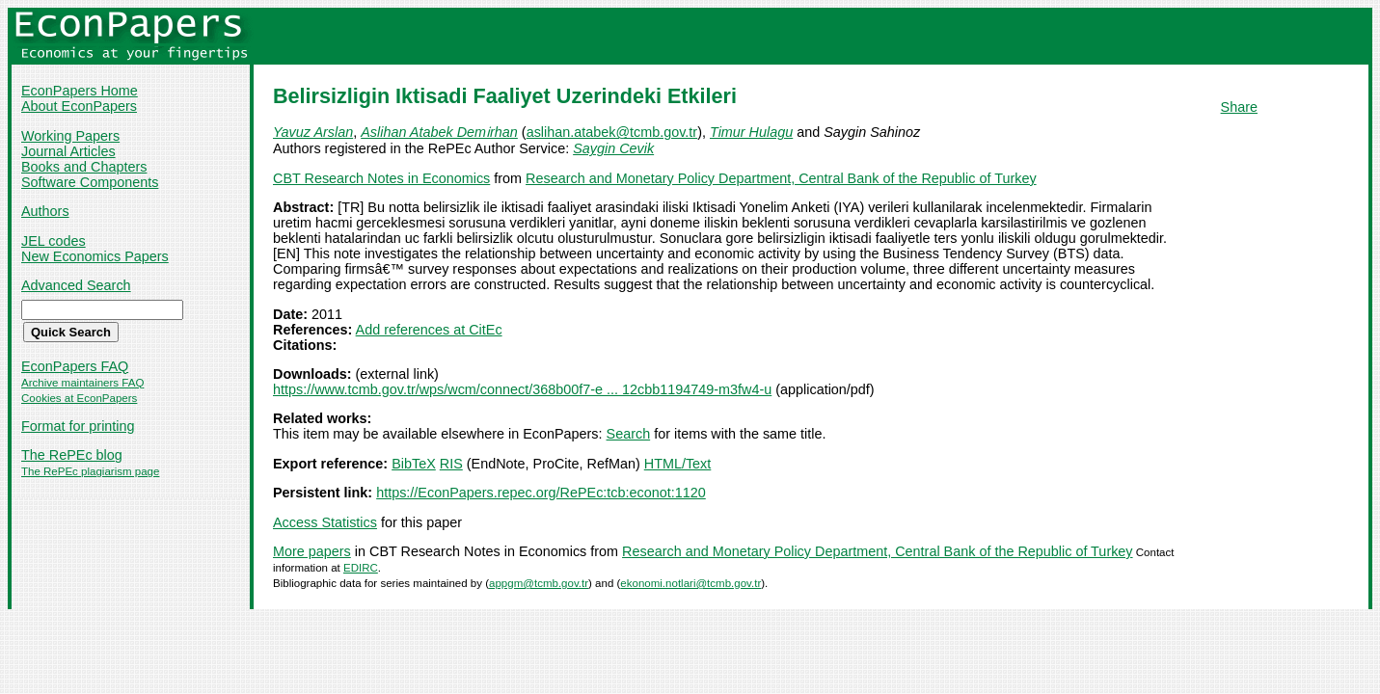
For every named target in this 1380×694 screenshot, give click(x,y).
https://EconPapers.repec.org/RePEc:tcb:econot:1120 (541, 492)
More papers (312, 551)
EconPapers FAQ (74, 366)
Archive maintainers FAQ (82, 382)
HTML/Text (678, 463)
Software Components (89, 182)
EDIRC (360, 568)
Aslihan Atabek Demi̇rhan (439, 132)
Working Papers (70, 136)
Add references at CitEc (429, 329)
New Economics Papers (95, 256)
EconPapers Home (79, 90)
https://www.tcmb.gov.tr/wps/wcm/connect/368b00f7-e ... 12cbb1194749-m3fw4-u (522, 389)
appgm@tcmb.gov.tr (538, 583)
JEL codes (53, 241)
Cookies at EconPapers (79, 398)
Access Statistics (325, 522)
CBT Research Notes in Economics (381, 178)
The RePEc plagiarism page (90, 471)
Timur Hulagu (751, 132)
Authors (45, 211)
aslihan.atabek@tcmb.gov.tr (612, 132)
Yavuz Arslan (313, 132)
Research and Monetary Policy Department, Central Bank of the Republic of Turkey (781, 178)
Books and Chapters (84, 166)
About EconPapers (79, 106)
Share (1239, 107)
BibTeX (414, 463)
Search (629, 433)
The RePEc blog (71, 455)
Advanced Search (76, 285)
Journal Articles (68, 151)
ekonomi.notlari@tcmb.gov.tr (690, 583)
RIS (451, 463)
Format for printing (78, 426)
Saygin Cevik (613, 148)
